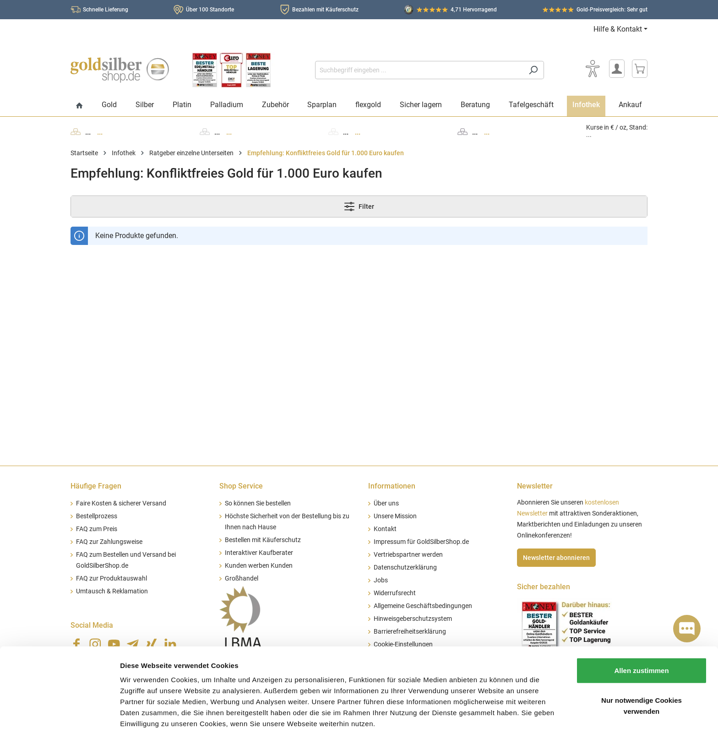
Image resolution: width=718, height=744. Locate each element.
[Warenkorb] (639, 69)
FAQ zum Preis (96, 529)
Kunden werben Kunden (259, 566)
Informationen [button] (391, 486)
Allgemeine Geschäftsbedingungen (423, 606)
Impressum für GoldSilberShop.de (421, 542)
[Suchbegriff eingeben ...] (419, 70)
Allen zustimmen (641, 643)
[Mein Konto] (617, 69)
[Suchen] (533, 70)
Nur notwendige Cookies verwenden (641, 678)
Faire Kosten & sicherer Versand (121, 503)
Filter (359, 206)
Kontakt (385, 529)
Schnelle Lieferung (105, 9)
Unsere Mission (395, 516)
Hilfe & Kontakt (617, 29)
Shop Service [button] (241, 486)
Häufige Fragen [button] (96, 486)
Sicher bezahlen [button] (543, 586)
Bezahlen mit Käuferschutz (325, 9)
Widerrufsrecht (395, 593)
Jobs (381, 580)
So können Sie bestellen (258, 503)
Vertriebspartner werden (408, 555)
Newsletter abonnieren (556, 557)
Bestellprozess (96, 516)
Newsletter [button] (535, 486)
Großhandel (241, 578)
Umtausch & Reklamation (112, 591)
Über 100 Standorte (210, 9)
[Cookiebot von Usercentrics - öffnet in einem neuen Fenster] (59, 726)
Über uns (386, 503)
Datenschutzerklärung (405, 567)
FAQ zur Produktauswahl (111, 578)
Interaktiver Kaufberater (259, 553)
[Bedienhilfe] (592, 69)
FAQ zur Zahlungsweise (109, 542)
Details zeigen (487, 726)
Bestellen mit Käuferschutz (263, 540)
